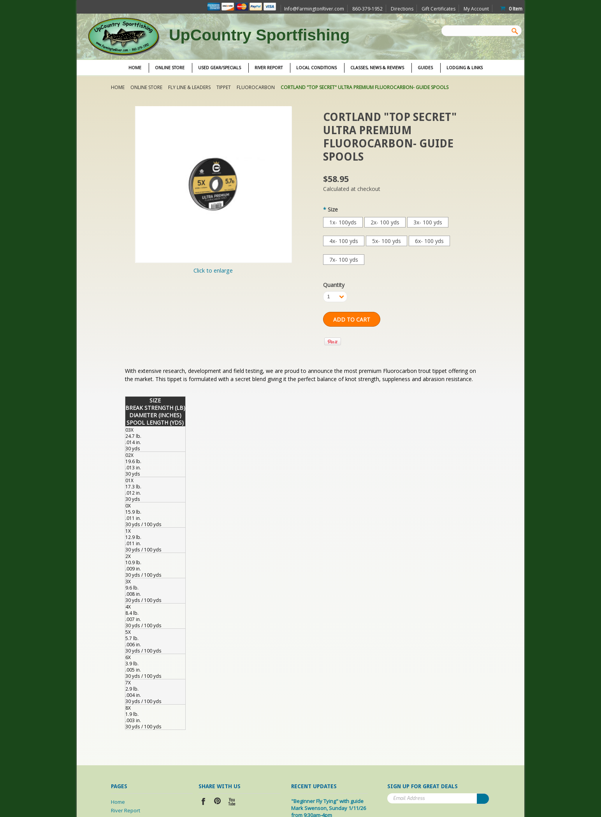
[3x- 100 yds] (427, 222)
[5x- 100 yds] (386, 241)
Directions (402, 8)
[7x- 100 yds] (343, 259)
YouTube (232, 802)
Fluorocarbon (256, 87)
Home (118, 87)
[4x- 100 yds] (343, 241)
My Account (476, 8)
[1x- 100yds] (343, 222)
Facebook (203, 802)
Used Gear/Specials (219, 67)
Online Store (170, 67)
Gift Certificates (438, 8)
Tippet (223, 87)
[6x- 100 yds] (429, 241)
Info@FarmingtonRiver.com (314, 8)
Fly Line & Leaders (189, 87)
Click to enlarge (213, 270)
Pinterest (218, 802)
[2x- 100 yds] (385, 222)
